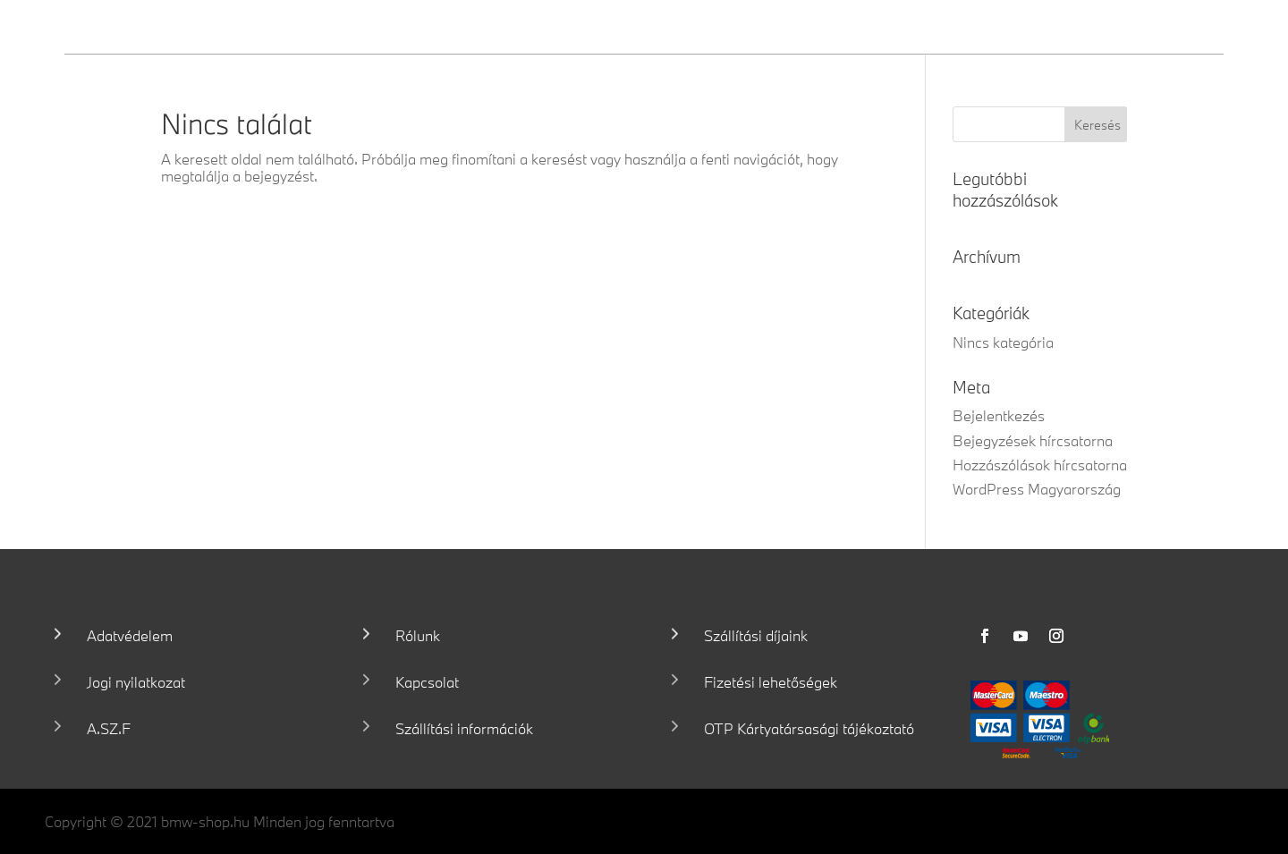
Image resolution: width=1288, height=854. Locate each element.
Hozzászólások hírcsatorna (1040, 464)
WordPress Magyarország (1037, 488)
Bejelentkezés (999, 415)
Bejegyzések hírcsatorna (1033, 440)
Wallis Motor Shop (196, 26)
